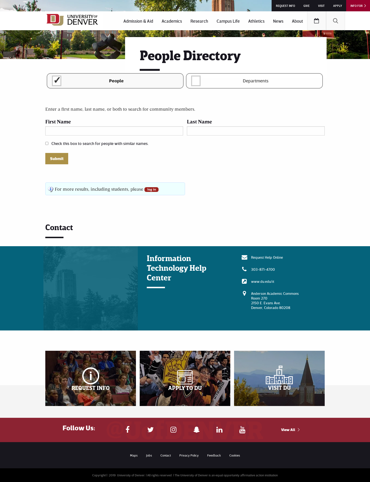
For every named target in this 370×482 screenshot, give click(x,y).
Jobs (149, 455)
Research (199, 21)
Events (316, 20)
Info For (356, 6)
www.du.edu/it (262, 281)
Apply (337, 6)
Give (306, 6)
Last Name (199, 121)
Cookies (234, 455)
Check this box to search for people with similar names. (100, 143)
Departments (256, 80)
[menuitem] (138, 20)
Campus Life (228, 21)
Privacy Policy (189, 455)
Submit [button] (56, 158)
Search (335, 20)
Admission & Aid (138, 21)
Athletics (256, 21)
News (278, 21)
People (116, 80)
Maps (134, 455)
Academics (172, 21)
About (297, 21)
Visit (321, 6)
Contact (165, 455)
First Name (58, 121)
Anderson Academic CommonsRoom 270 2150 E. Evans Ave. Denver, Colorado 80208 (275, 300)
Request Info (285, 6)
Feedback (214, 455)
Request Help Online (267, 257)
